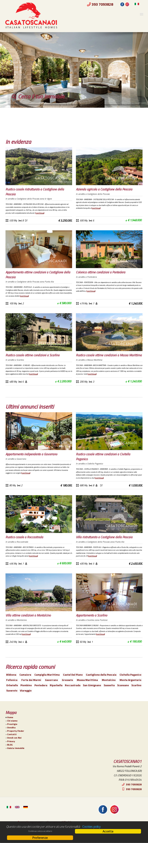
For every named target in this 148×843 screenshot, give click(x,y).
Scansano (123, 685)
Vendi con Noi (14, 737)
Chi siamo (12, 720)
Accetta (108, 831)
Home (10, 717)
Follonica (11, 680)
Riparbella (56, 685)
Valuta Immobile (15, 748)
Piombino (26, 685)
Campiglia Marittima (47, 675)
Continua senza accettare (40, 831)
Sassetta (109, 685)
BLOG (10, 744)
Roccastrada (72, 685)
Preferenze (40, 838)
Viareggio (26, 690)
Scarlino (136, 685)
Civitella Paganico (130, 675)
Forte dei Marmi (31, 680)
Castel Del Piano (73, 675)
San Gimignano (92, 685)
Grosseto (67, 680)
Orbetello (12, 685)
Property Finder (15, 731)
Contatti (11, 734)
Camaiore (25, 675)
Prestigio (12, 724)
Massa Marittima (87, 680)
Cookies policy (91, 826)
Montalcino (109, 680)
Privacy (11, 741)
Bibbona (11, 675)
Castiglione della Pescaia (101, 675)
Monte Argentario (130, 680)
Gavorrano (51, 680)
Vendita (11, 727)
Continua (40, 213)
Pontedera (40, 685)
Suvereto (11, 690)
